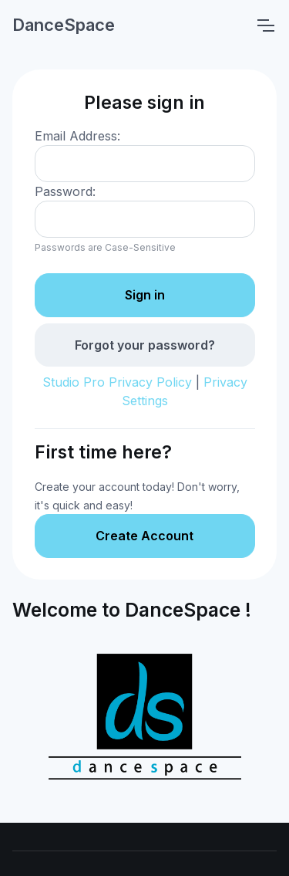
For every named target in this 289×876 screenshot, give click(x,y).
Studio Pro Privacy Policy (117, 382)
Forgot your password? (145, 345)
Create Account (144, 535)
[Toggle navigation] (265, 25)
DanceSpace (63, 25)
